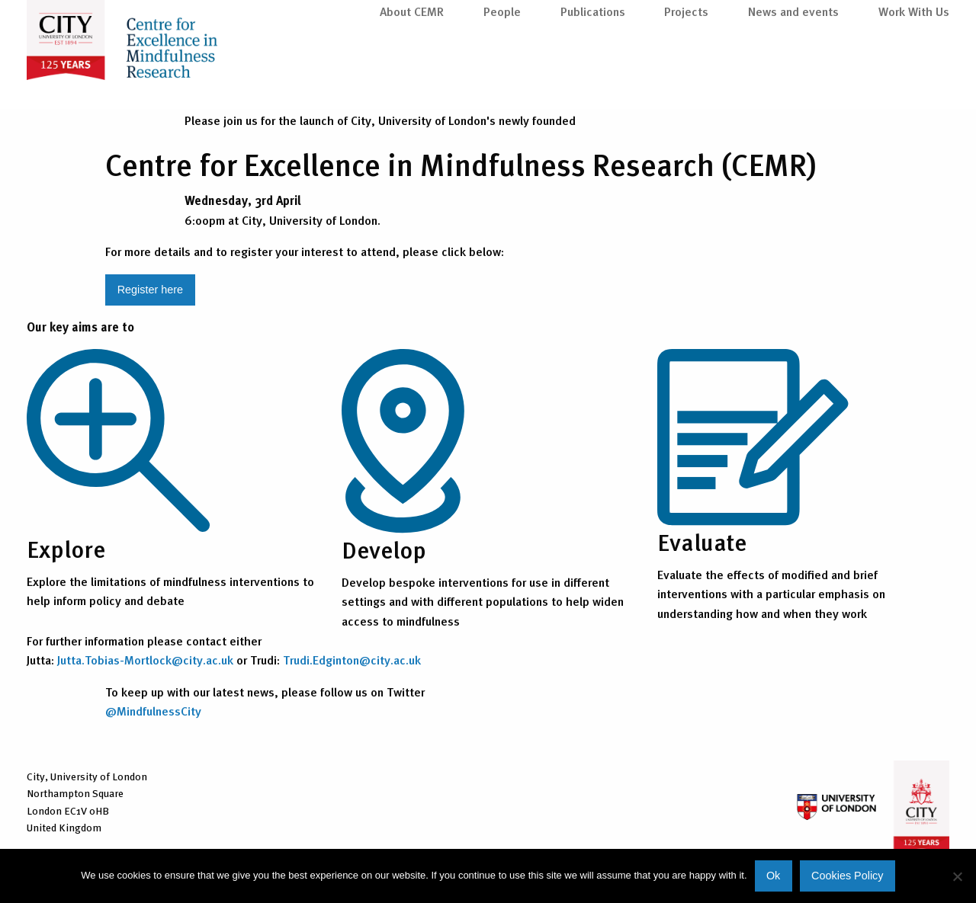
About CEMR (412, 78)
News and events (793, 78)
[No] (957, 876)
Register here (150, 289)
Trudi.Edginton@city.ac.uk (352, 660)
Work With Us (913, 78)
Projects (686, 78)
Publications (592, 78)
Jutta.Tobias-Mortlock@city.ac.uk (145, 660)
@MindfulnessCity (153, 711)
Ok (773, 875)
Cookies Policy (847, 875)
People (502, 78)
